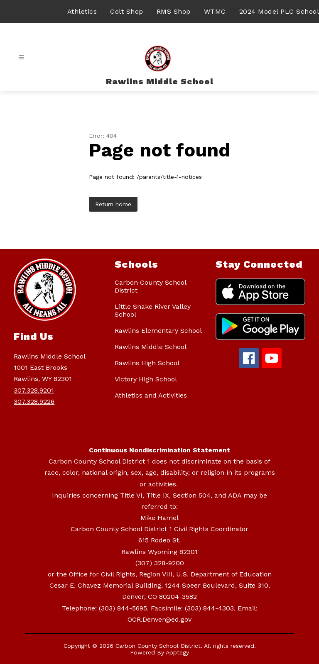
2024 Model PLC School (279, 11)
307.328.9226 (34, 401)
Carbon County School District (150, 286)
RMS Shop (174, 11)
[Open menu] (21, 57)
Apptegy (177, 652)
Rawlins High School (147, 363)
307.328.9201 (34, 390)
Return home (113, 204)
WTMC (215, 11)
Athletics (82, 11)
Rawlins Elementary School (158, 330)
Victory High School (146, 379)
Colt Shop (126, 11)
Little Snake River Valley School (153, 310)
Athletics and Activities (151, 395)
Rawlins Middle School (150, 347)
